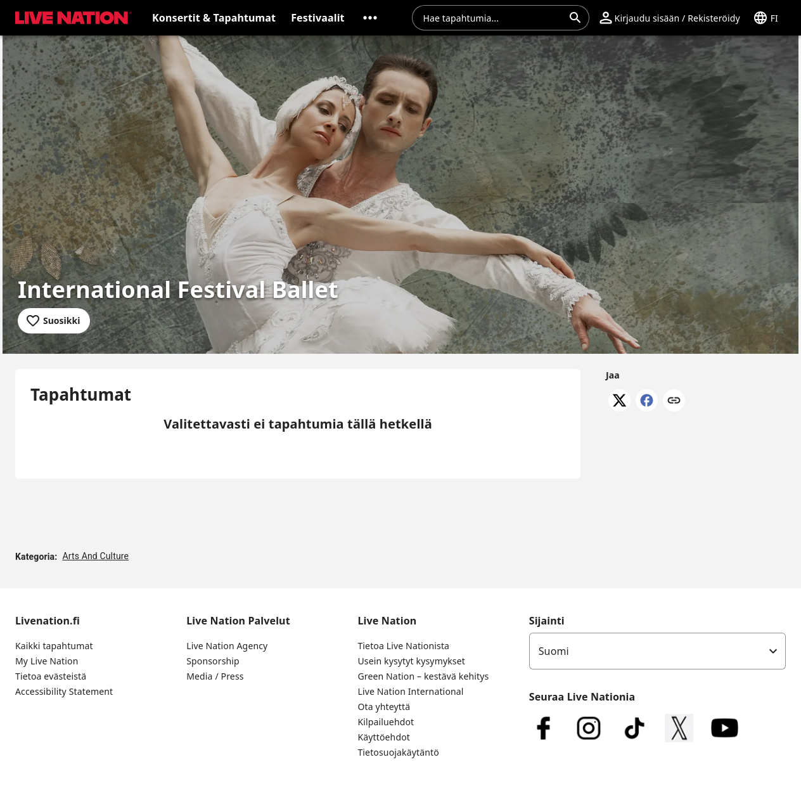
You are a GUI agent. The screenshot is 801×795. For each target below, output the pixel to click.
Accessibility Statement (64, 691)
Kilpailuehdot (385, 722)
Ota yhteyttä (383, 707)
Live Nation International (410, 691)
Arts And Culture (95, 556)
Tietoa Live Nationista (403, 646)
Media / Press (214, 676)
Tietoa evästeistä (50, 676)
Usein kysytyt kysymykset (411, 661)
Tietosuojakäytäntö (398, 752)
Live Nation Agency (226, 646)
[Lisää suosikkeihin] (54, 320)
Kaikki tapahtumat (54, 646)
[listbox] (657, 651)
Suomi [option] (554, 651)
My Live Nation (46, 661)
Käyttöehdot (383, 737)
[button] (370, 18)
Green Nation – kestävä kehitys (423, 676)
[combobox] (493, 17)
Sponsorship (213, 661)
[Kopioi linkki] (674, 401)
